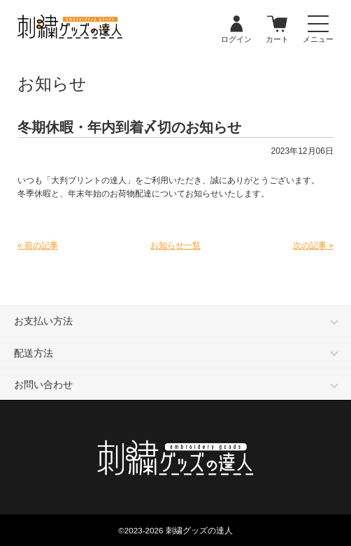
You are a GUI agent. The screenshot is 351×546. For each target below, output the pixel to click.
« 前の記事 (37, 245)
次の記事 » (313, 245)
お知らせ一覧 (175, 245)
